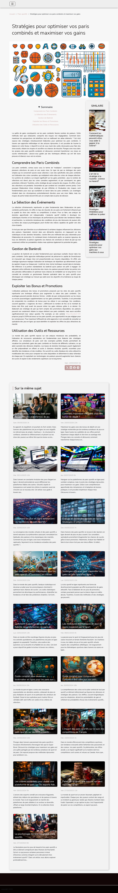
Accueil (12, 14)
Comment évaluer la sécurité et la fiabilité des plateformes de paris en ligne (33, 627)
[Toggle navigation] (12, 4)
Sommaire (47, 107)
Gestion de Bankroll (45, 118)
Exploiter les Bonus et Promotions (45, 121)
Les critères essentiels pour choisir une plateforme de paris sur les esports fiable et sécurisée (36, 784)
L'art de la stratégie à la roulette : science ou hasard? (97, 178)
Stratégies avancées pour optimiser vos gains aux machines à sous (96, 247)
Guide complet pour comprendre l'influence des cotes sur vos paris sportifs (79, 679)
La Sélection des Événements (45, 114)
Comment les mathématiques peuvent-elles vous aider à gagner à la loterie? (96, 139)
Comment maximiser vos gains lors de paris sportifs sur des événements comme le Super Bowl (34, 732)
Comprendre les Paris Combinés (45, 111)
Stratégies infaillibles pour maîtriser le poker (97, 212)
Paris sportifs (22, 14)
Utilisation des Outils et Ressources (45, 125)
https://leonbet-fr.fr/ (73, 314)
